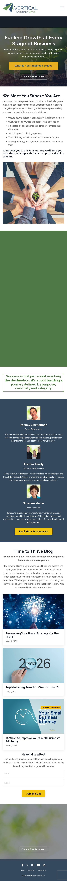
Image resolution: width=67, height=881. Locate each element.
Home (22, 870)
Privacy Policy (42, 870)
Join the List (33, 793)
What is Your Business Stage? (33, 65)
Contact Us (31, 870)
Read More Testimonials (33, 531)
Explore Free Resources (33, 76)
